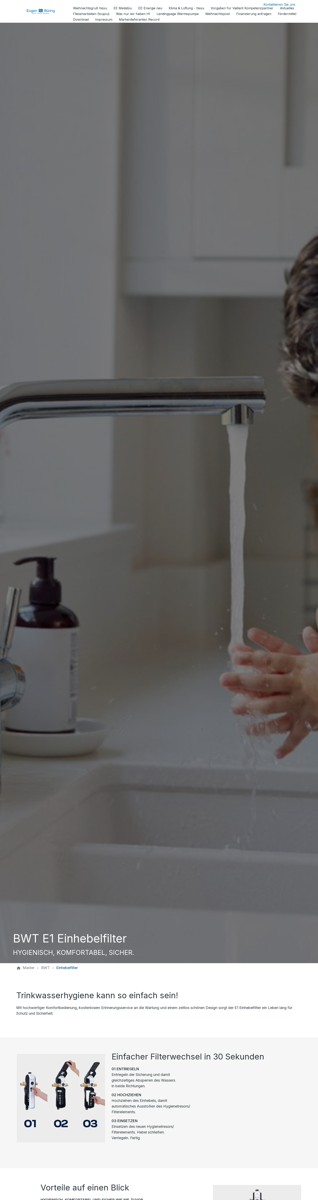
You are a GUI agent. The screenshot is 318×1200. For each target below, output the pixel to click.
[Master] (28, 968)
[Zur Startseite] (43, 11)
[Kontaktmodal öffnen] (276, 4)
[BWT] (45, 968)
